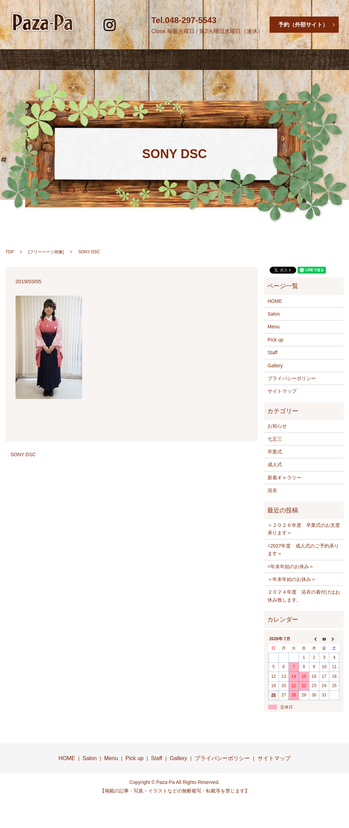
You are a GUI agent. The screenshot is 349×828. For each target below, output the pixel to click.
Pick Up (193, 55)
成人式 (275, 464)
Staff (235, 55)
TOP (10, 251)
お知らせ (277, 426)
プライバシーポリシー (292, 378)
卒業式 (275, 451)
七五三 (275, 439)
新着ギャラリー (284, 477)
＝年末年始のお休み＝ (292, 579)
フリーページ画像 (45, 251)
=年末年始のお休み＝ (291, 566)
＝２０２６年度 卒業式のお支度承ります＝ (304, 528)
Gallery (278, 55)
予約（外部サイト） (303, 25)
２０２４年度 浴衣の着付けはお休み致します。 (304, 595)
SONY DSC (23, 454)
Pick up (275, 340)
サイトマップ (282, 391)
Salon (109, 55)
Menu (150, 55)
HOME (68, 55)
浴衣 (272, 490)
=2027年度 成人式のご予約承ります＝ (303, 549)
